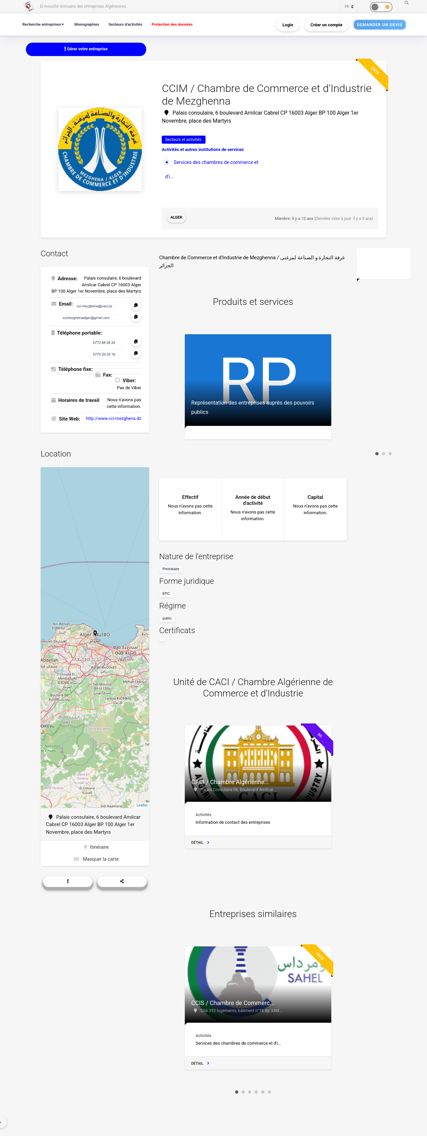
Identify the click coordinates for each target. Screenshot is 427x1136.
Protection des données (180, 24)
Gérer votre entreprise (86, 49)
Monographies (90, 24)
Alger (176, 218)
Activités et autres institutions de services (203, 149)
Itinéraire (96, 846)
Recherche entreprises (43, 24)
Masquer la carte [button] (96, 859)
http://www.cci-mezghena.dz (113, 417)
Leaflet (141, 804)
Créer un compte (327, 24)
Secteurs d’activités (131, 24)
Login (288, 24)
